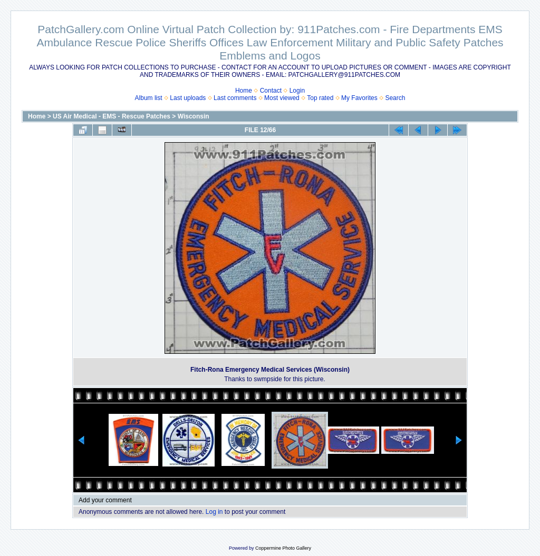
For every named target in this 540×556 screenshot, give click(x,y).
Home (243, 90)
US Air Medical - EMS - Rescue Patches (111, 116)
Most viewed (282, 98)
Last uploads (188, 98)
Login (297, 90)
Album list (148, 98)
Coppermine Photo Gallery (283, 548)
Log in (214, 511)
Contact (271, 90)
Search (395, 98)
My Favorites (359, 98)
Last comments (235, 98)
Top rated (320, 98)
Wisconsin (193, 116)
